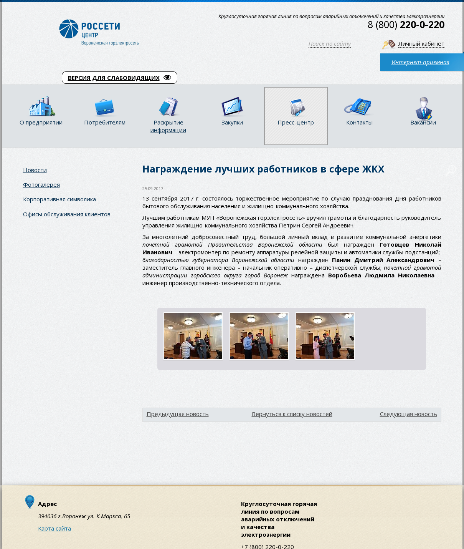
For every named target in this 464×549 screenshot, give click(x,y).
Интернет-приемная (420, 62)
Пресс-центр (295, 122)
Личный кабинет (421, 43)
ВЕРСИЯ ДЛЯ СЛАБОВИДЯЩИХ (119, 77)
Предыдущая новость (178, 414)
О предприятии (41, 122)
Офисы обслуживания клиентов (67, 214)
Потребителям (104, 122)
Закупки (232, 122)
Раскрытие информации (168, 126)
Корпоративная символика (59, 199)
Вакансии (423, 122)
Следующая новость (408, 414)
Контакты (359, 122)
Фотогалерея (41, 184)
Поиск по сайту (330, 43)
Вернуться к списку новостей (292, 414)
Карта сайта (54, 528)
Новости (35, 170)
